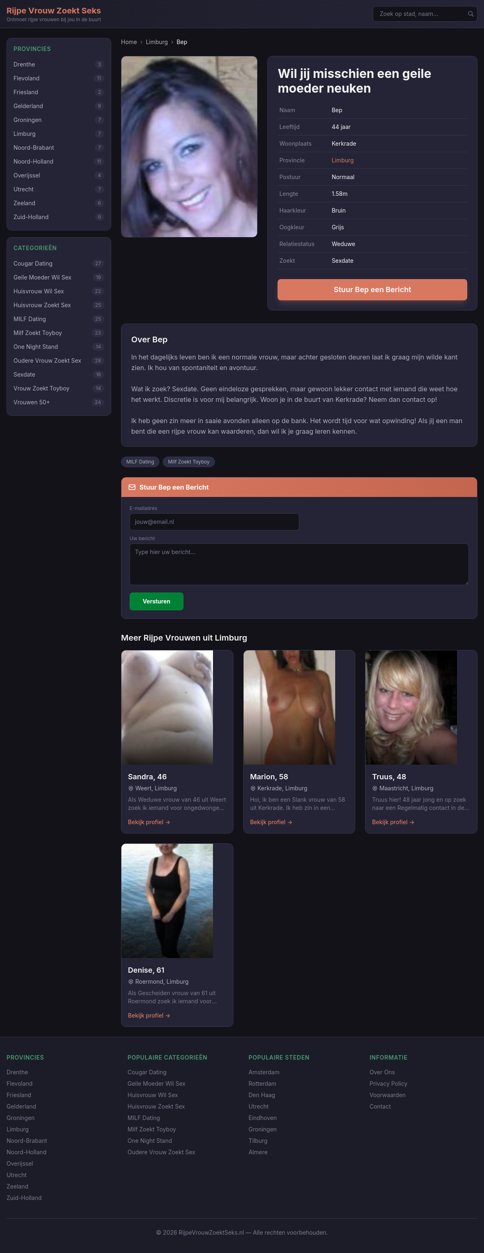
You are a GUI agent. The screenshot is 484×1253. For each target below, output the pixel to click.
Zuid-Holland (24, 1197)
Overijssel (20, 1163)
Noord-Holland (27, 1152)
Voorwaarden (388, 1094)
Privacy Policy (389, 1083)
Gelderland (21, 1106)
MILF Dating (140, 462)
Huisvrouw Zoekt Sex (156, 1106)
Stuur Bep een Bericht (372, 289)
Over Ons (382, 1072)
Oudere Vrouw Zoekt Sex (161, 1152)
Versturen (156, 601)
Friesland (19, 1094)
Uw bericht (142, 538)
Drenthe (17, 1072)
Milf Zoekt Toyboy (189, 462)
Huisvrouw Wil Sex (153, 1094)
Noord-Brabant (27, 1140)
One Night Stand (150, 1140)
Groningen (21, 1117)
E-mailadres (143, 508)
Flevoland (20, 1083)
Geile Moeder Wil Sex (157, 1083)
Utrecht (17, 1174)
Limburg (157, 41)
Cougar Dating (147, 1072)
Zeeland (17, 1186)
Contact (380, 1106)
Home (129, 41)
